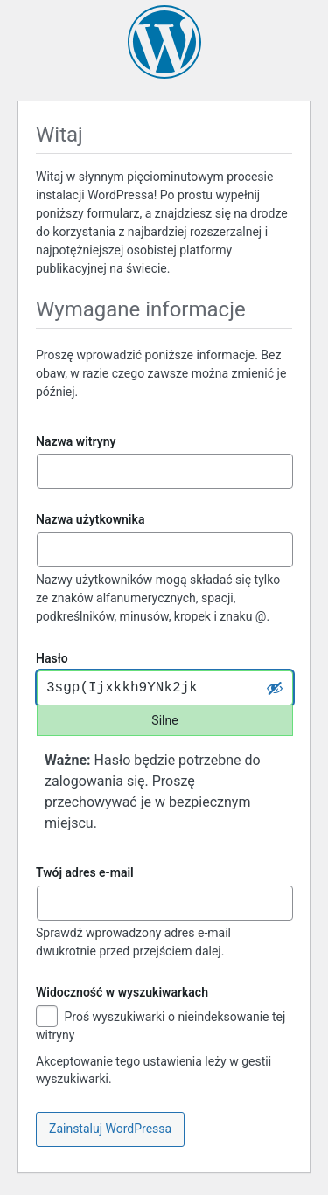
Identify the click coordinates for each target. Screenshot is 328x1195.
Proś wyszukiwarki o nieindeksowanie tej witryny (160, 1025)
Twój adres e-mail (85, 872)
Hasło (52, 658)
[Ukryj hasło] (274, 687)
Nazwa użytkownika (90, 519)
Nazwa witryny (75, 441)
